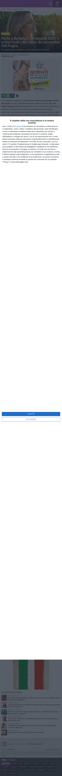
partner (19, 126)
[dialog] (31, 388)
